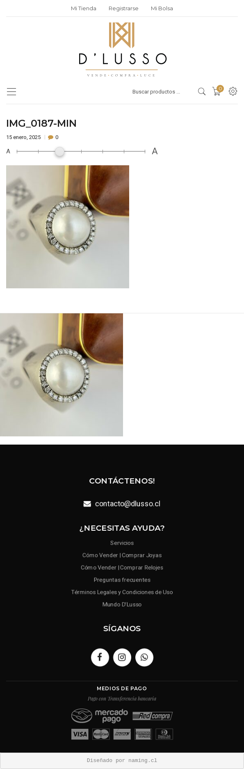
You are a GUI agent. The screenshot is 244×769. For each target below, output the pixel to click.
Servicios (121, 545)
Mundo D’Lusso (122, 601)
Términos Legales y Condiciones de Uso (122, 590)
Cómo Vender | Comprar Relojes (122, 568)
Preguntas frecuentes (122, 579)
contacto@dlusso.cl (127, 503)
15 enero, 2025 (24, 137)
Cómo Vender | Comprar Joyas (122, 556)
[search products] (202, 91)
